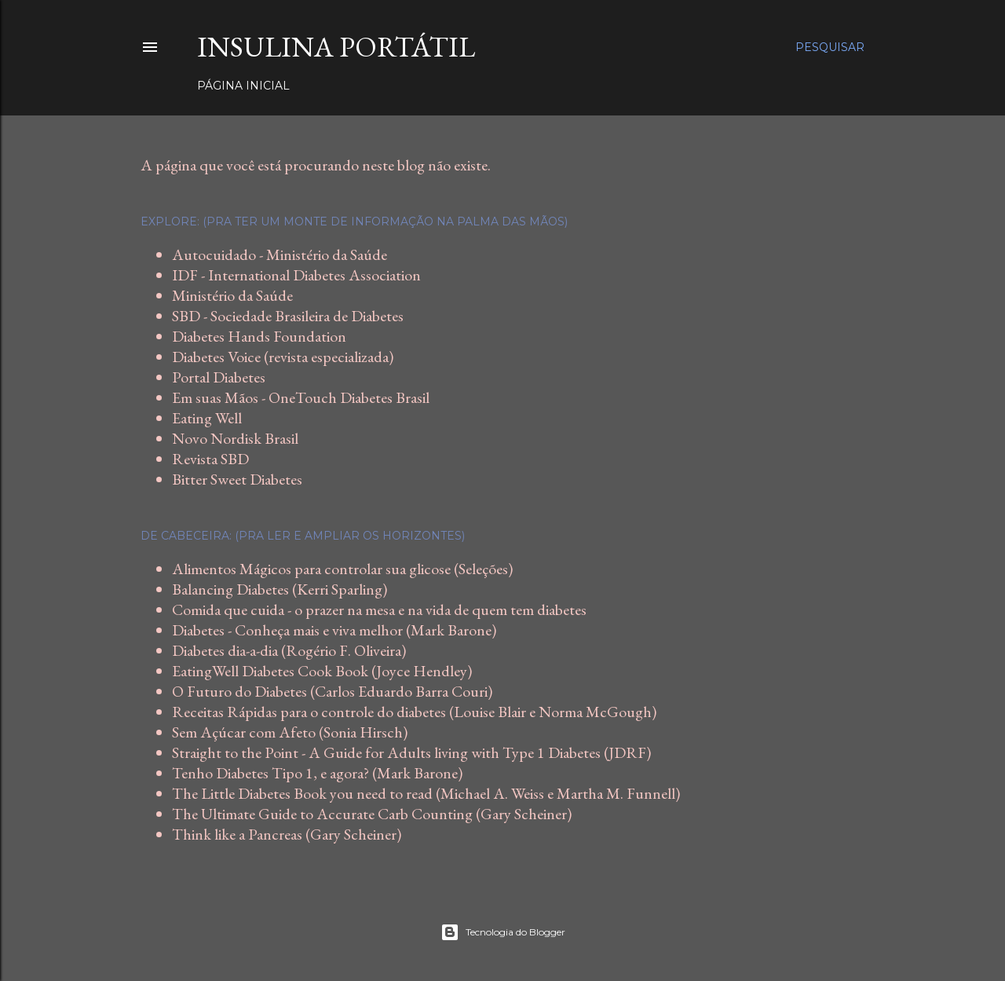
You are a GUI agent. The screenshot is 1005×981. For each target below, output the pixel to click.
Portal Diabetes (218, 377)
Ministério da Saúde (232, 295)
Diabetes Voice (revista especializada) (282, 356)
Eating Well (207, 418)
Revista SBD (210, 458)
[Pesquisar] (829, 47)
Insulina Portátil (336, 46)
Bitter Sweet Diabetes (237, 479)
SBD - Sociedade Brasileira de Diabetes (288, 316)
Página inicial (243, 86)
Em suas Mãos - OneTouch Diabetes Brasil (300, 397)
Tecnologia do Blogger (502, 932)
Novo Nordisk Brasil (235, 438)
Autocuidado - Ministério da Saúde (279, 254)
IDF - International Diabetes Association (296, 275)
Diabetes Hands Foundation (259, 336)
